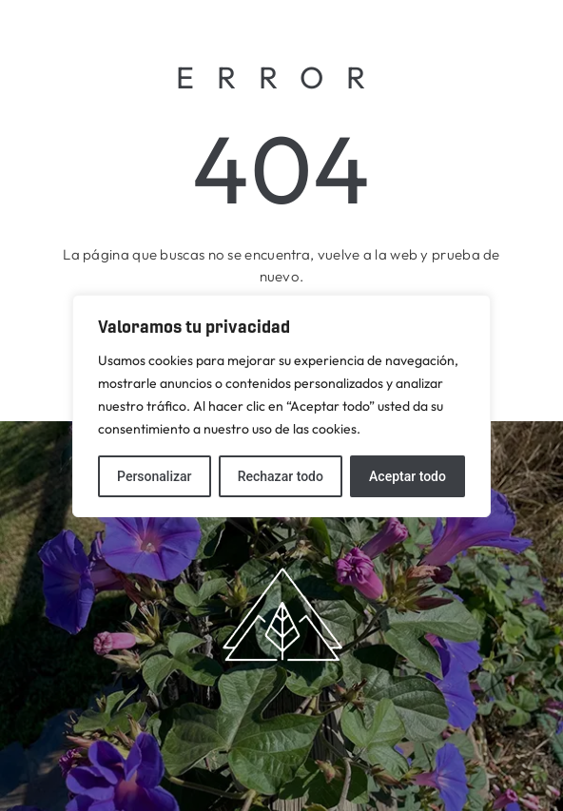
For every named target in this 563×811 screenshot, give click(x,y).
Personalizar (154, 476)
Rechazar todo (280, 476)
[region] (281, 406)
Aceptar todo (407, 476)
